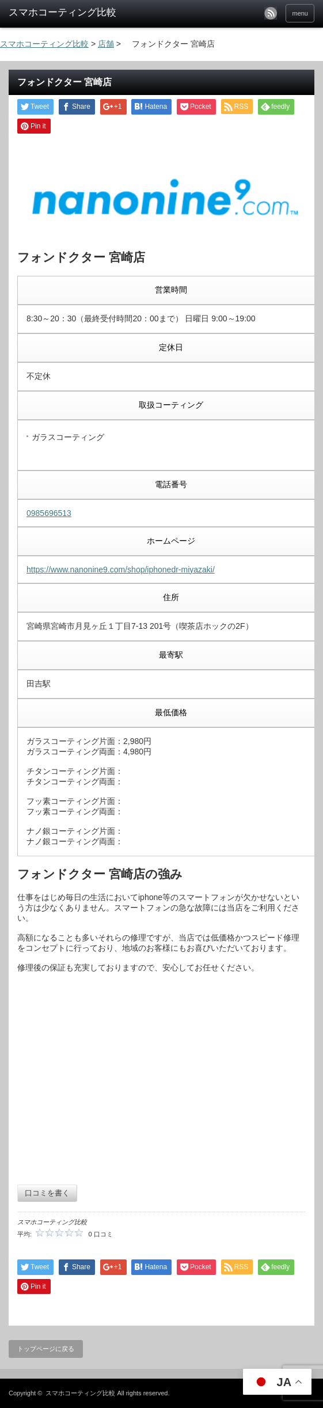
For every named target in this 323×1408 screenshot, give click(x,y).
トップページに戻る (45, 1348)
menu (300, 13)
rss (270, 13)
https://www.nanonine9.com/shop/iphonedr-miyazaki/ (120, 569)
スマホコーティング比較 (80, 1393)
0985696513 (48, 513)
